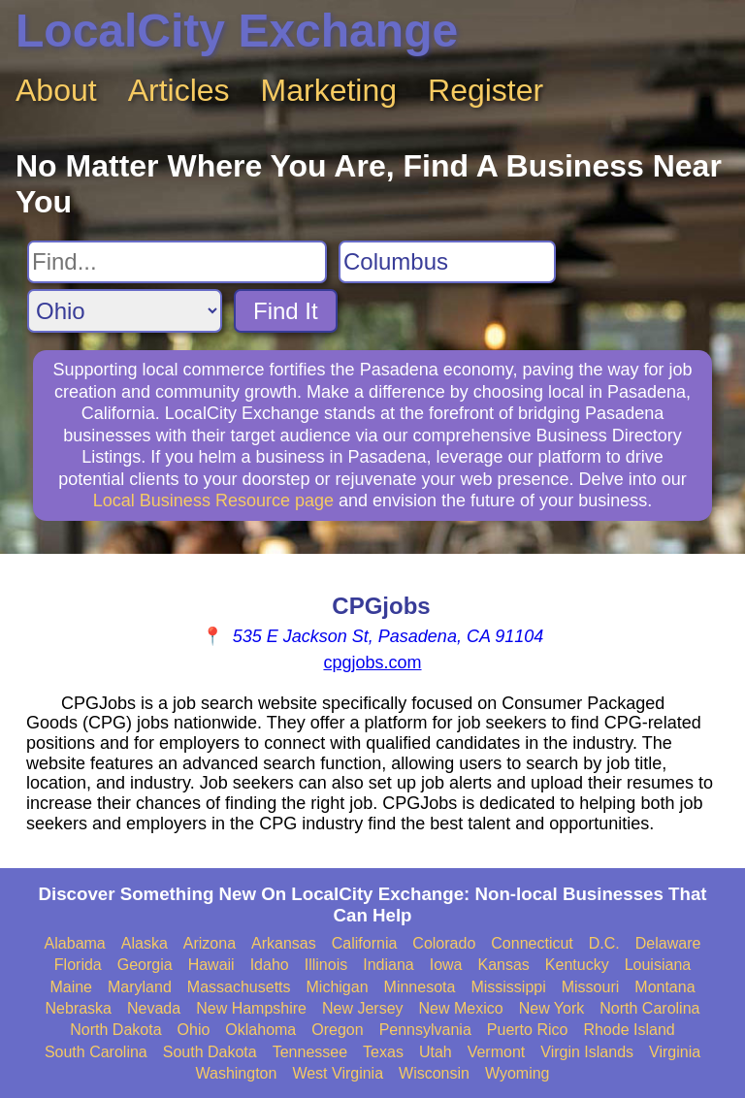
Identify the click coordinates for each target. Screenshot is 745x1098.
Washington (235, 1073)
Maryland (140, 987)
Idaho (269, 964)
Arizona (209, 943)
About (56, 90)
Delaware (668, 943)
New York (552, 1008)
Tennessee (310, 1052)
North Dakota (115, 1029)
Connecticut (532, 943)
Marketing (329, 90)
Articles (179, 90)
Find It (285, 311)
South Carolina (96, 1052)
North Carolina (649, 1008)
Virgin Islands (586, 1052)
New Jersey (363, 1008)
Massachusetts (239, 987)
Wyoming (517, 1073)
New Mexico (461, 1008)
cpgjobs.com (372, 662)
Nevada (153, 1008)
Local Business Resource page (213, 500)
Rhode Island (628, 1029)
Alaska (144, 943)
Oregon (337, 1029)
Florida (78, 964)
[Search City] (447, 262)
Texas (383, 1052)
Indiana (388, 964)
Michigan (338, 987)
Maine (70, 987)
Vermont (497, 1052)
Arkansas (283, 943)
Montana (664, 987)
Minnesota (420, 987)
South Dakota (210, 1052)
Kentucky (577, 964)
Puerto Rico (527, 1029)
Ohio (194, 1029)
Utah (435, 1052)
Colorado (443, 943)
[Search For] (177, 262)
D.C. (604, 943)
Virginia (674, 1052)
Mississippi (507, 987)
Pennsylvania (425, 1029)
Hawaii (211, 964)
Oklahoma (260, 1029)
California (365, 943)
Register (485, 90)
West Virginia (337, 1073)
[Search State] (124, 311)
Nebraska (79, 1008)
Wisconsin (434, 1073)
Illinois (326, 964)
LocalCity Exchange (237, 30)
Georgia (145, 964)
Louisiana (658, 964)
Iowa (446, 964)
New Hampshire (251, 1008)
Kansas (503, 964)
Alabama (75, 943)
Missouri (591, 987)
